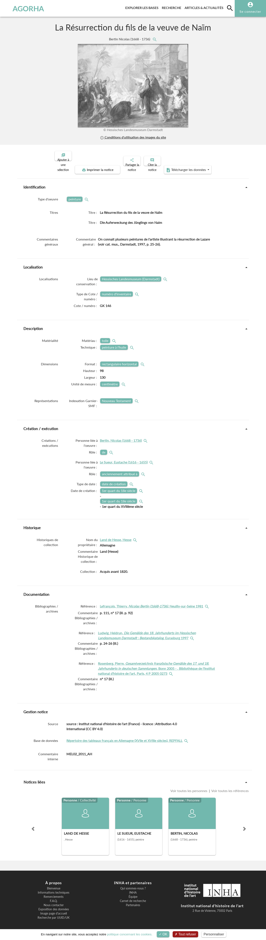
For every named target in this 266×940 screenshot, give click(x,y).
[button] (33, 825)
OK (163, 934)
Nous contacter (54, 902)
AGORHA (23, 8)
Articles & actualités (205, 7)
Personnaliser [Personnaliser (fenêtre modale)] (214, 934)
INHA (133, 889)
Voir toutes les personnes (189, 787)
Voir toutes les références (230, 787)
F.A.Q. (53, 897)
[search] (230, 8)
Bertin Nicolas (130, 39)
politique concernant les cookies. (129, 934)
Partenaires (133, 902)
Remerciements (53, 893)
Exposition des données (53, 906)
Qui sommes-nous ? (133, 885)
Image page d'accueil (53, 910)
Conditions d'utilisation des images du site (133, 137)
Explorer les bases (142, 7)
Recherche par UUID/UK (54, 914)
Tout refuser (185, 934)
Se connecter (250, 11)
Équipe (133, 893)
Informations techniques (53, 889)
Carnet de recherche (133, 897)
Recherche (172, 7)
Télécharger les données (180, 166)
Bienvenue (53, 885)
